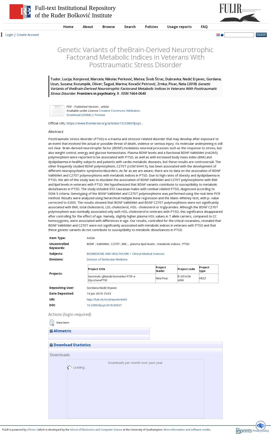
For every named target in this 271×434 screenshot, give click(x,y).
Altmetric (60, 330)
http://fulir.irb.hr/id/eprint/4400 (107, 299)
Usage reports (179, 26)
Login (9, 34)
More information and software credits (187, 429)
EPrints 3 (32, 429)
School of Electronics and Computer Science (96, 429)
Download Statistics (70, 344)
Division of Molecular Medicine (107, 259)
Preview (100, 115)
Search (130, 26)
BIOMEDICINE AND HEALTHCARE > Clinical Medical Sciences (126, 254)
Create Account (28, 34)
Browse (108, 26)
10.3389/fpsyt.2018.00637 (104, 305)
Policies (151, 26)
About (88, 26)
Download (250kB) (79, 115)
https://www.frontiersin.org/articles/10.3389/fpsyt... (105, 123)
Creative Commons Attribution (119, 111)
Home (68, 26)
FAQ (204, 26)
